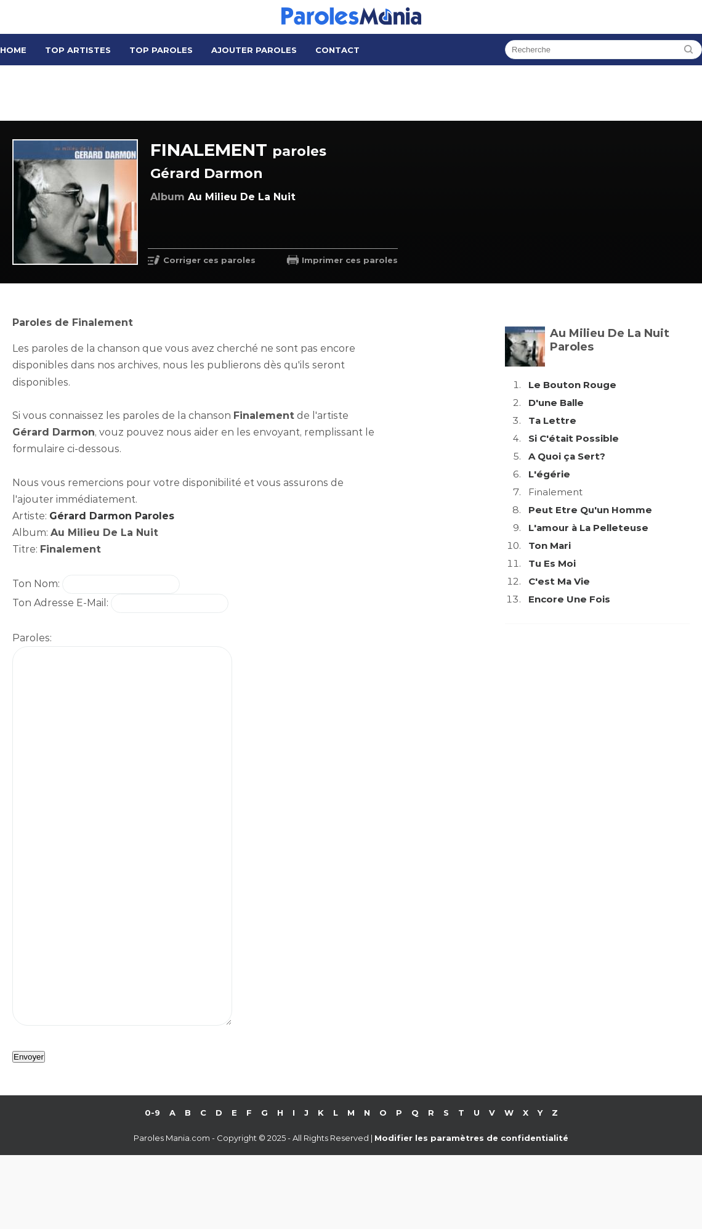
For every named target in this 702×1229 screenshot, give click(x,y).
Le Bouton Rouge (572, 385)
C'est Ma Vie (559, 581)
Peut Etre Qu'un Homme (590, 510)
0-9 (152, 1186)
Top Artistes (78, 50)
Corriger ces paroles (209, 260)
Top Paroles (161, 50)
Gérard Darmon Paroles (111, 516)
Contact (337, 50)
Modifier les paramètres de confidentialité (471, 1212)
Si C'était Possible (573, 438)
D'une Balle (556, 402)
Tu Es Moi (552, 563)
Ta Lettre (552, 420)
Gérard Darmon (206, 173)
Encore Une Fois (569, 599)
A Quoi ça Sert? (566, 456)
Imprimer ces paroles (350, 260)
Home (13, 50)
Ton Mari (549, 545)
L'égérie (549, 474)
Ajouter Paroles (254, 50)
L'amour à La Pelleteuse (588, 527)
